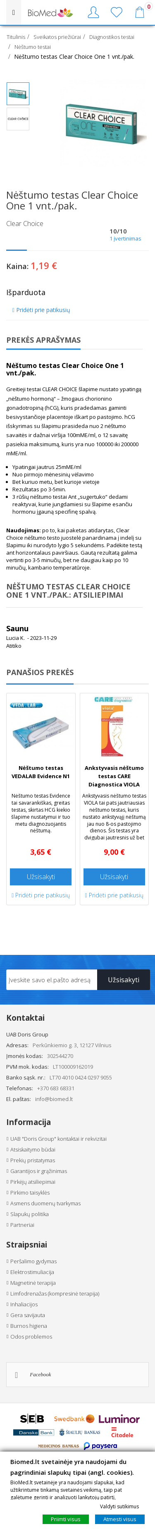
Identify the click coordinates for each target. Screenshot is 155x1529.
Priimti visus (66, 1519)
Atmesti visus (119, 1519)
